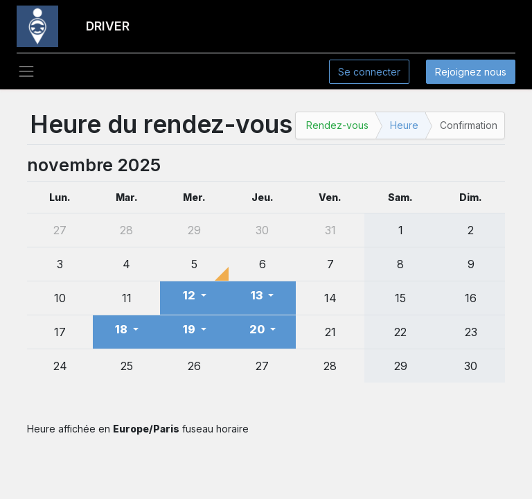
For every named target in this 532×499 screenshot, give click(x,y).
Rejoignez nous (470, 72)
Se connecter (369, 72)
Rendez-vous (337, 125)
